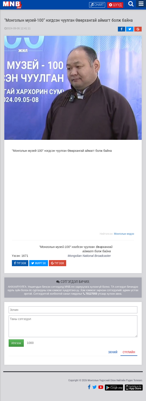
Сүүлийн (129, 352)
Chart (97, 5)
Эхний (112, 352)
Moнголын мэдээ (124, 234)
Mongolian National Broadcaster (89, 255)
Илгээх (16, 343)
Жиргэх (38, 263)
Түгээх (20, 263)
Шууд (115, 5)
